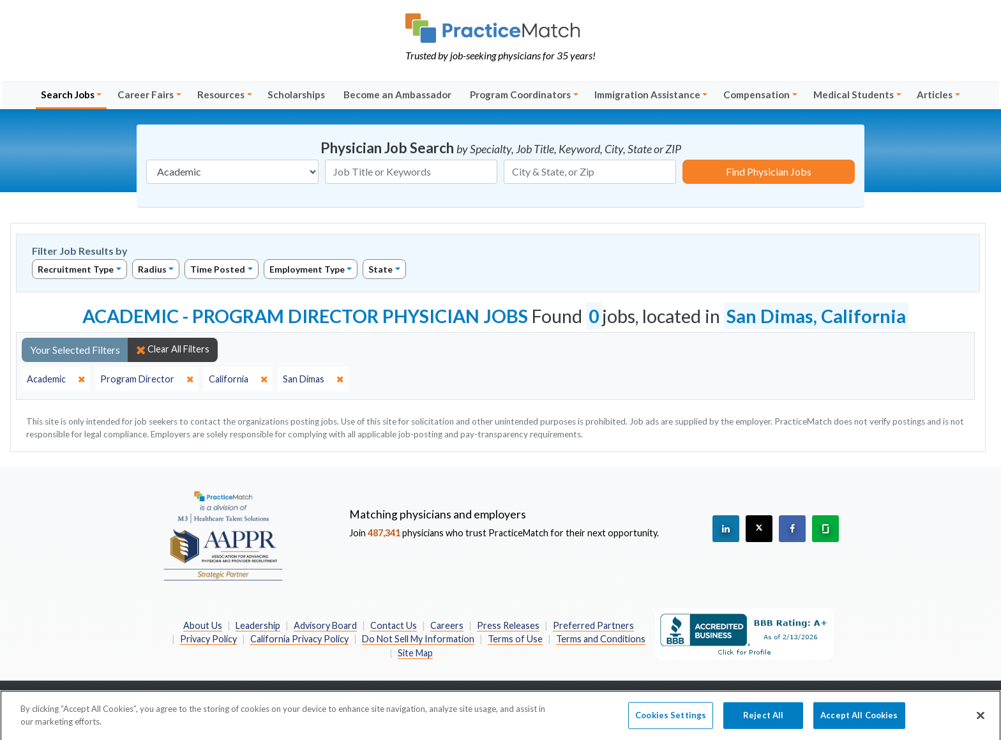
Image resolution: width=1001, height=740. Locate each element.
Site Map (415, 652)
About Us (202, 625)
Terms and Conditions (600, 638)
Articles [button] (934, 94)
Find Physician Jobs (768, 171)
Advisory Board (325, 625)
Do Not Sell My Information (418, 638)
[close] (56, 379)
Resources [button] (221, 94)
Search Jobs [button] (67, 94)
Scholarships (296, 94)
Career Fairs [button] (145, 94)
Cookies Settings (670, 719)
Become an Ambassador (397, 94)
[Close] (981, 720)
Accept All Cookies (859, 719)
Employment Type (307, 269)
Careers (446, 625)
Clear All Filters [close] (172, 349)
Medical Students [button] (853, 94)
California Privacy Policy (299, 638)
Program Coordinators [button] (520, 94)
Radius (152, 269)
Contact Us (393, 625)
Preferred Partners (593, 625)
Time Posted (217, 269)
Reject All (763, 719)
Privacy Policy (208, 638)
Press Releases (508, 625)
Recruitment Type (76, 269)
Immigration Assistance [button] (647, 94)
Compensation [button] (756, 94)
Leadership (258, 625)
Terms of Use (515, 638)
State (380, 269)
